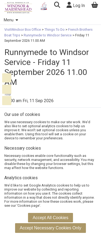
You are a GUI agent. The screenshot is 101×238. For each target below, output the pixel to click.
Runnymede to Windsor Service (47, 35)
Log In (76, 5)
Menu (11, 20)
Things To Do (54, 29)
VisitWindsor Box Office (23, 29)
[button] (57, 5)
